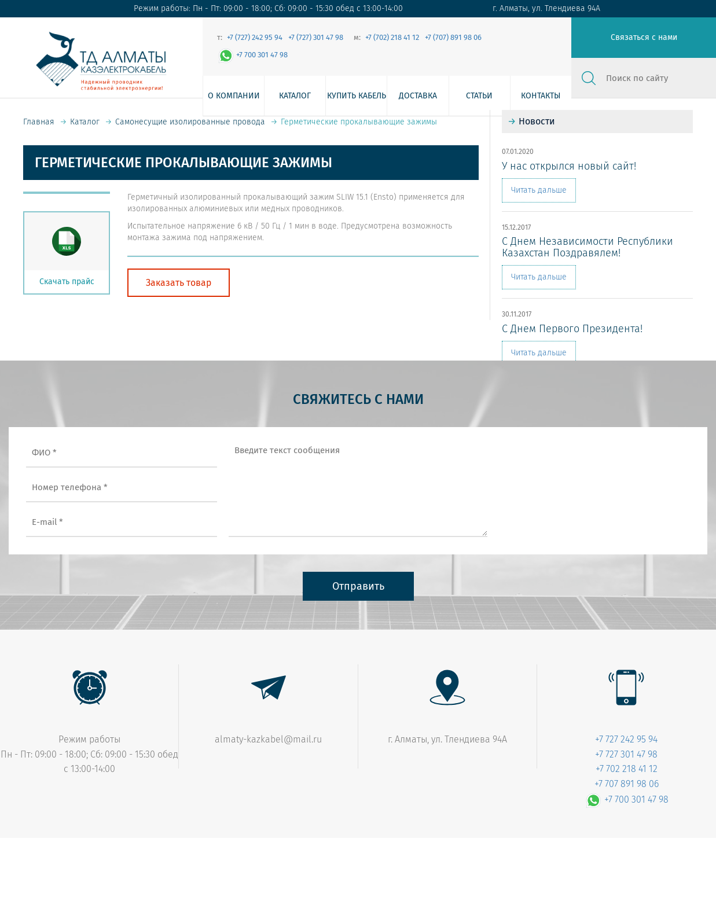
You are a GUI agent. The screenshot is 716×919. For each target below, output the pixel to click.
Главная (38, 122)
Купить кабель (356, 96)
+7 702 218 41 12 (627, 768)
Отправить (358, 586)
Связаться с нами (644, 37)
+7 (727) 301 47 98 (315, 37)
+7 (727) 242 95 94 (254, 37)
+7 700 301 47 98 (252, 54)
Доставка (418, 96)
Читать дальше (539, 190)
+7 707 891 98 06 (626, 783)
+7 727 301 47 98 (626, 754)
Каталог (295, 96)
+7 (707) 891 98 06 (453, 37)
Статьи (479, 96)
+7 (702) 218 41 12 (392, 37)
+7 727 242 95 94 (626, 739)
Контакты (540, 96)
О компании (234, 96)
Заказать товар (178, 282)
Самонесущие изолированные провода (190, 122)
